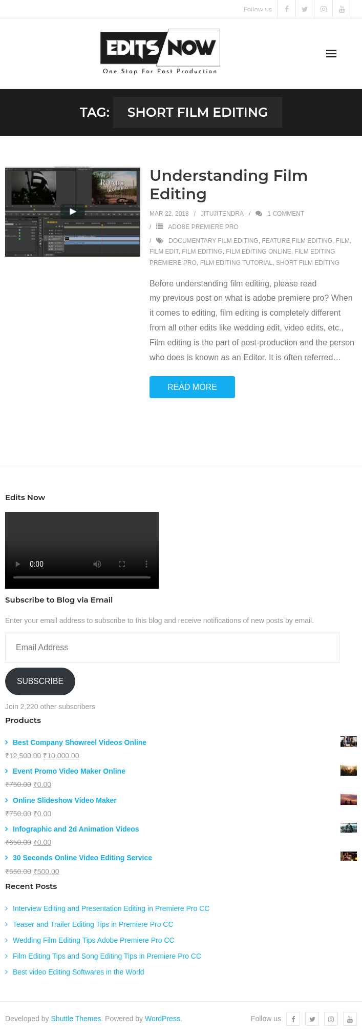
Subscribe (40, 681)
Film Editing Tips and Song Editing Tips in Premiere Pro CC (107, 956)
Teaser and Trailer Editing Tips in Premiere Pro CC (93, 924)
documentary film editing (213, 240)
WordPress (162, 1018)
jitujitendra (222, 213)
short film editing (307, 262)
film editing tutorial (236, 262)
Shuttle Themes (76, 1018)
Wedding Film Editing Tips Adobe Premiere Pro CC (94, 940)
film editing (202, 251)
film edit (164, 251)
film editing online (258, 251)
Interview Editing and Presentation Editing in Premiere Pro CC (111, 908)
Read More (192, 387)
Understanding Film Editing (229, 184)
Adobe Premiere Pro (203, 227)
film (343, 240)
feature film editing (297, 240)
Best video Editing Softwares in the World (78, 972)
